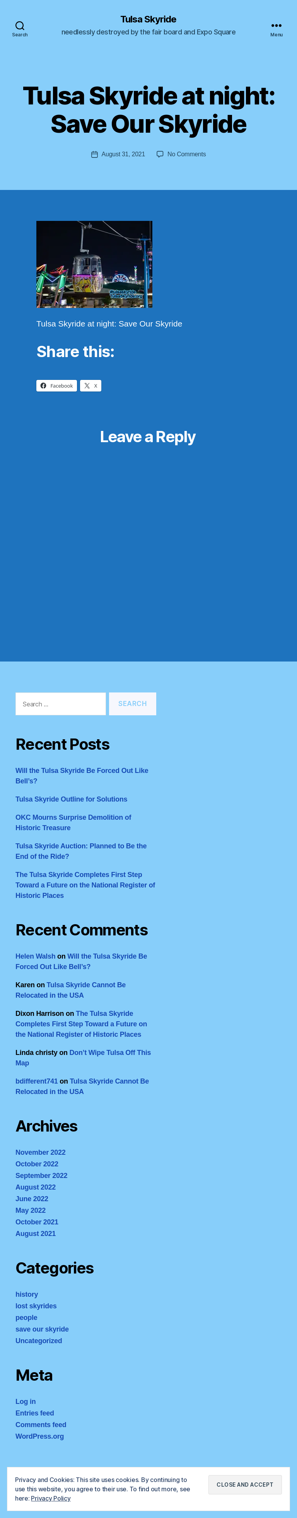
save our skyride (42, 1329)
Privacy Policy (50, 1498)
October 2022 (36, 1164)
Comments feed (41, 1425)
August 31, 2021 (123, 154)
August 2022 (35, 1187)
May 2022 (30, 1210)
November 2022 (40, 1152)
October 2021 (36, 1222)
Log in (25, 1401)
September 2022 (41, 1176)
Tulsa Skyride (148, 19)
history (26, 1294)
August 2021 (35, 1234)
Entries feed (34, 1413)
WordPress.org (39, 1436)
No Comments (186, 154)
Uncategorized (38, 1341)
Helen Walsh (35, 956)
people (26, 1317)
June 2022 (31, 1199)
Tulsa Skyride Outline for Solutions (71, 799)
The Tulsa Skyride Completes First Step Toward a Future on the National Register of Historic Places (85, 885)
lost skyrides (36, 1306)
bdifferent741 (36, 1081)
